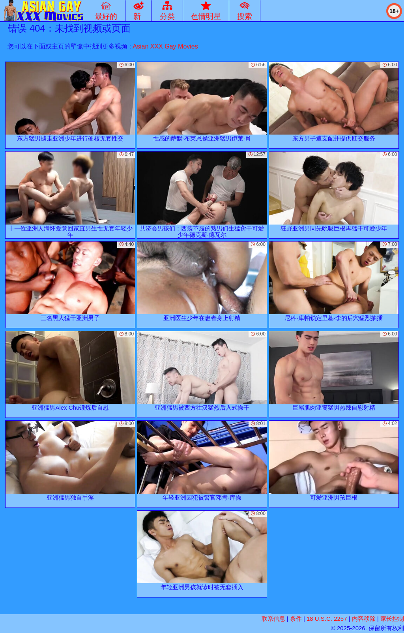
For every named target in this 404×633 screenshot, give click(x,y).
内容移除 (364, 618)
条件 (296, 618)
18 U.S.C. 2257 (327, 618)
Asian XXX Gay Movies (165, 46)
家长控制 (392, 618)
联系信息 (273, 618)
